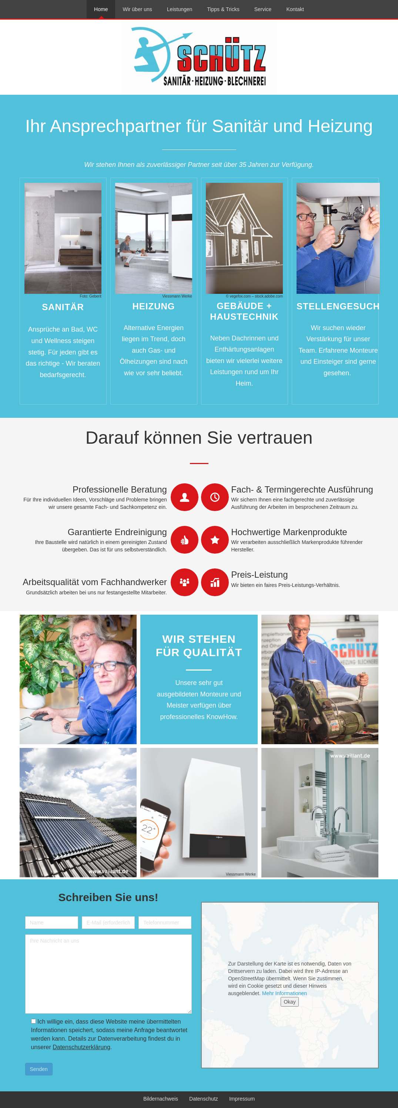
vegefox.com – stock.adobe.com (256, 296)
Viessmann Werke (177, 296)
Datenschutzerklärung (81, 1047)
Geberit (95, 296)
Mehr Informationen (284, 993)
